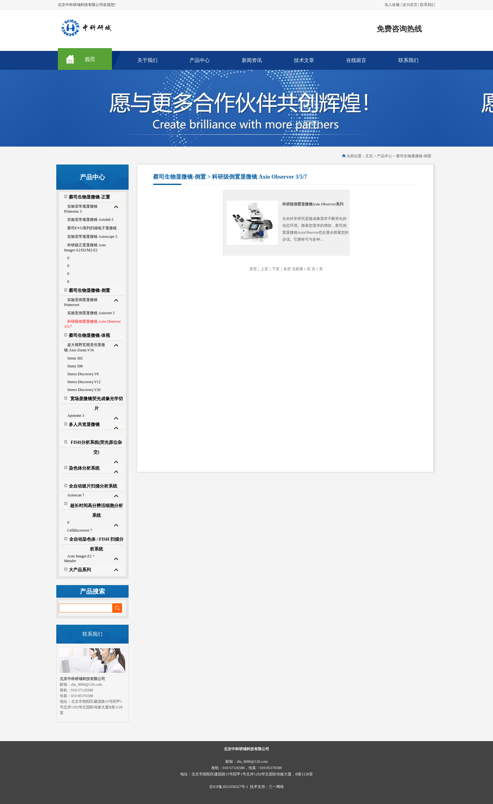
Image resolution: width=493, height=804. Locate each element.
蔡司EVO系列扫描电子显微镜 (92, 228)
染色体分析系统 (84, 468)
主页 (369, 156)
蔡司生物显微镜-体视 (89, 335)
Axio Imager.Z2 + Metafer (79, 558)
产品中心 (200, 60)
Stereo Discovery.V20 (84, 390)
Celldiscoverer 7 (79, 530)
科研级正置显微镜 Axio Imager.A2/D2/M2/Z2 (85, 247)
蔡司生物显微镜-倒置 (89, 290)
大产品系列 (80, 569)
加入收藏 (392, 5)
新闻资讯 (252, 60)
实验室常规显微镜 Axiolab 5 (90, 219)
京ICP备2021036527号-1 (228, 786)
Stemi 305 (75, 358)
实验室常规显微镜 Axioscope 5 (92, 236)
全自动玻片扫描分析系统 (93, 486)
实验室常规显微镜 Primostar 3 (80, 209)
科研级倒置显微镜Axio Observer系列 (313, 204)
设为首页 (410, 5)
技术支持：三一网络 (267, 786)
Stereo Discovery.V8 (83, 374)
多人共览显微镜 (84, 424)
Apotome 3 (75, 415)
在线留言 (356, 60)
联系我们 (427, 5)
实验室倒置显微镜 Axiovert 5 (91, 313)
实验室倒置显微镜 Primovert (80, 302)
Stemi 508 (75, 366)
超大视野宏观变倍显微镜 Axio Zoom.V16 (84, 347)
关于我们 (147, 60)
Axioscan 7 (75, 495)
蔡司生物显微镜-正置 (89, 197)
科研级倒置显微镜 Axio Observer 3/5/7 (92, 324)
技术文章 (304, 60)
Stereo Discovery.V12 (84, 382)
